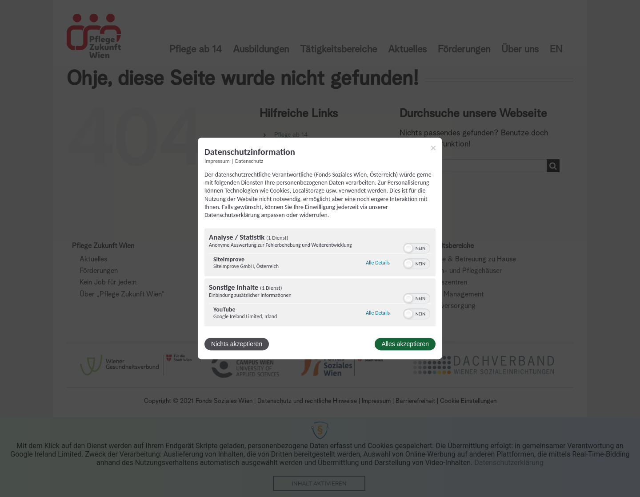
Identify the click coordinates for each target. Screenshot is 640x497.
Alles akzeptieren (405, 344)
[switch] (416, 247)
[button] (408, 248)
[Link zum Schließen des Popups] (433, 148)
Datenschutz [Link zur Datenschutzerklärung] (249, 161)
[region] (320, 279)
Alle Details (378, 263)
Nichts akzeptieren (236, 344)
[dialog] (320, 248)
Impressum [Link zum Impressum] (217, 161)
